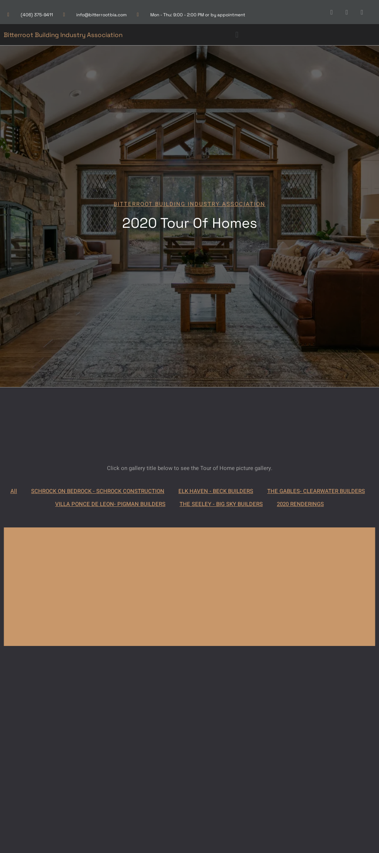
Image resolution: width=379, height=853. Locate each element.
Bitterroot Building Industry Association (63, 35)
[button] (236, 34)
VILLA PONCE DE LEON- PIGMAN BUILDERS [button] (110, 504)
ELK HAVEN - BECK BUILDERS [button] (215, 491)
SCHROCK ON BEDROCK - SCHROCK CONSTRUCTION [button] (97, 491)
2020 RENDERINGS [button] (300, 504)
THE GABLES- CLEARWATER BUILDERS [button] (316, 491)
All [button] (13, 491)
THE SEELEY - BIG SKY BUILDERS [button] (221, 504)
